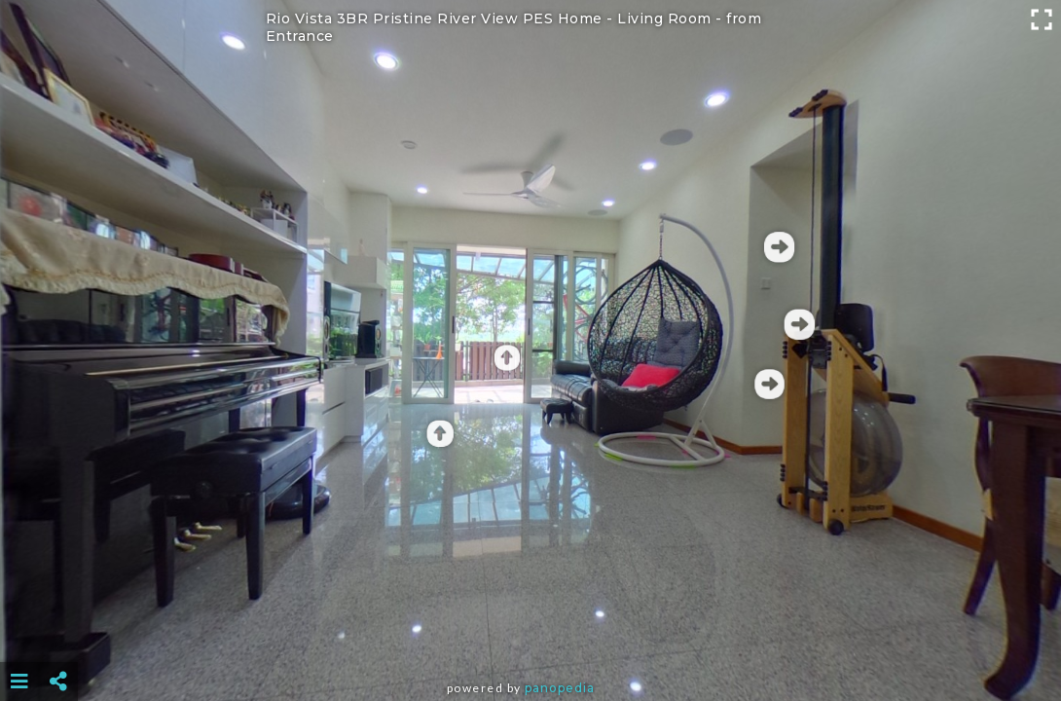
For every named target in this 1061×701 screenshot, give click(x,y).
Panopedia (560, 688)
